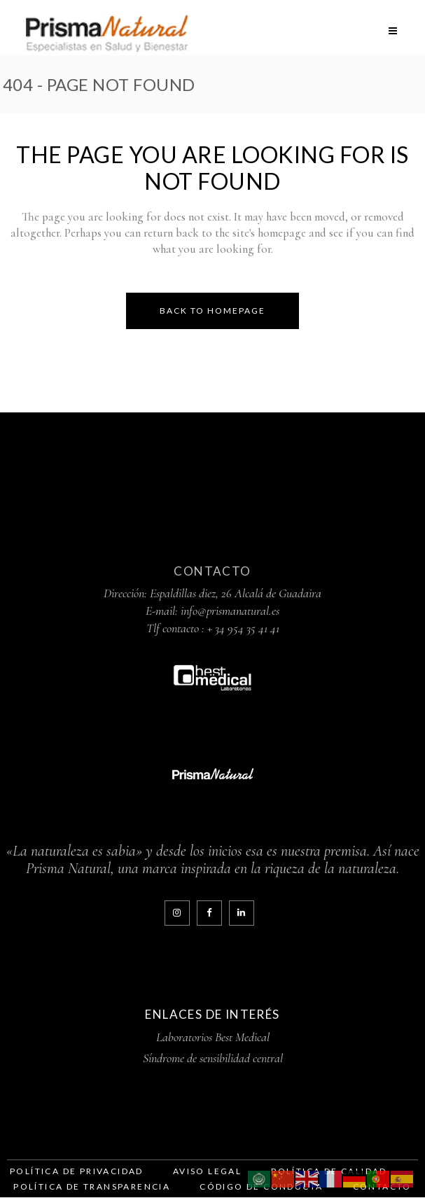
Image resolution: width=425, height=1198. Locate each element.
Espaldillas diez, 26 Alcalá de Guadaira (235, 593)
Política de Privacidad (77, 1171)
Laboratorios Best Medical (213, 1037)
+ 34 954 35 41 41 (243, 628)
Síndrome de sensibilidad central (213, 1058)
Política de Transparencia (91, 1186)
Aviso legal (207, 1171)
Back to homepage (212, 310)
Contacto (212, 571)
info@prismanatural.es (230, 611)
